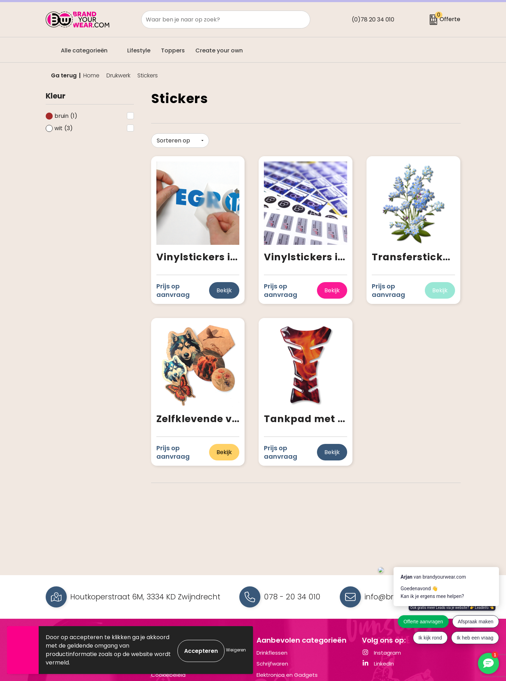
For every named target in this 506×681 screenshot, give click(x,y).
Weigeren (236, 650)
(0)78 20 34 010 (373, 19)
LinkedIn (378, 663)
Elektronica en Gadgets (287, 675)
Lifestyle (138, 50)
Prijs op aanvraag (173, 289)
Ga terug (64, 75)
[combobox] (217, 19)
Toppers (173, 50)
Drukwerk (118, 75)
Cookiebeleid (168, 675)
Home (91, 75)
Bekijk (224, 289)
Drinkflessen (272, 652)
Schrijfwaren (272, 663)
